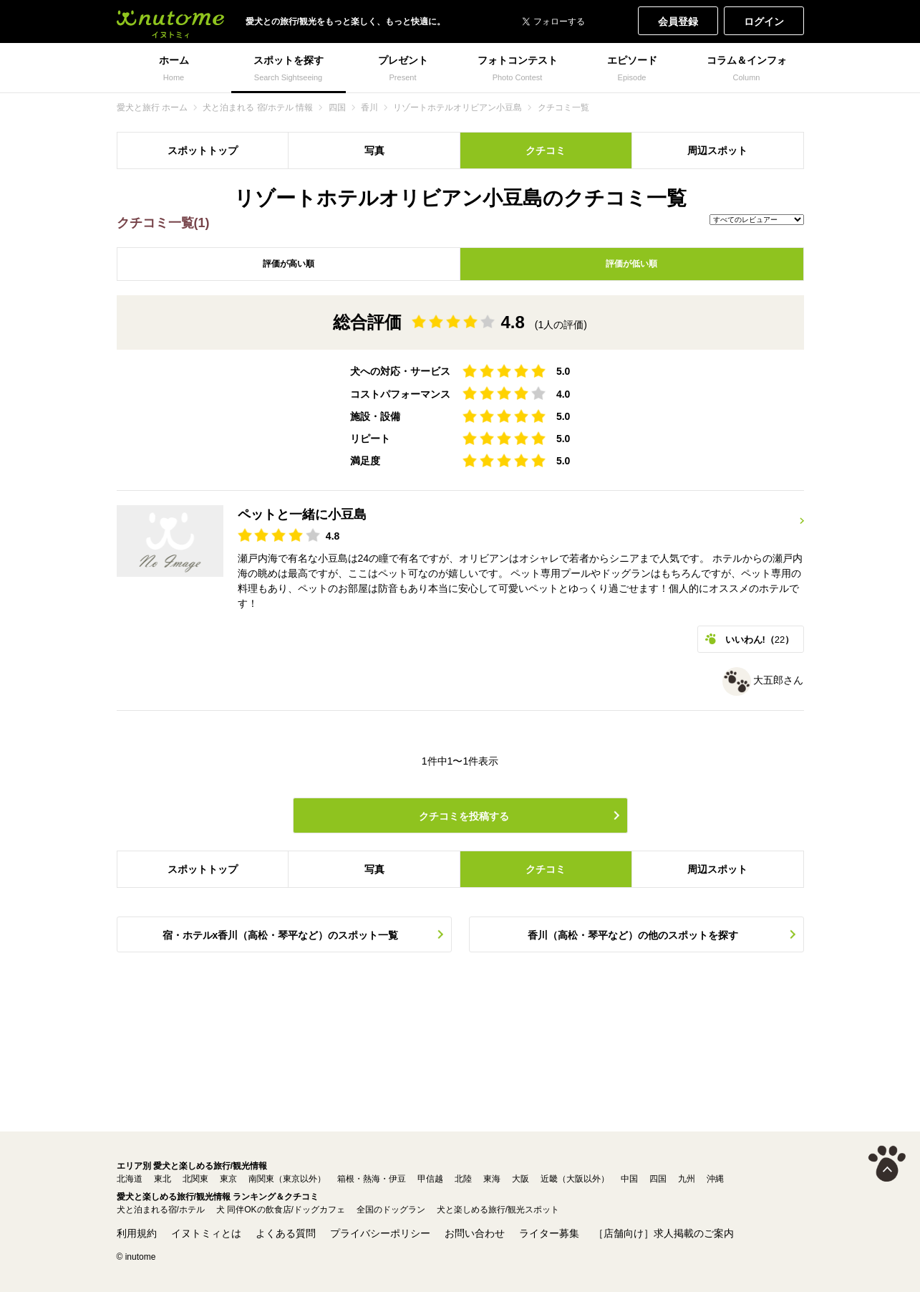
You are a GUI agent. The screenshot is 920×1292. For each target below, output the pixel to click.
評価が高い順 (288, 264)
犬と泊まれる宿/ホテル (161, 1210)
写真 (374, 150)
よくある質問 (286, 1233)
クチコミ (546, 150)
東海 (491, 1179)
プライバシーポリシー (380, 1233)
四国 (658, 1179)
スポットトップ (203, 150)
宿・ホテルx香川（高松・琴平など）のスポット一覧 (281, 935)
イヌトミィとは (206, 1233)
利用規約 (137, 1233)
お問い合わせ (475, 1233)
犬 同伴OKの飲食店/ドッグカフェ (280, 1210)
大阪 (520, 1179)
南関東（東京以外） (287, 1179)
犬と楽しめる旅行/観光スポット (498, 1210)
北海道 (129, 1179)
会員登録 (678, 21)
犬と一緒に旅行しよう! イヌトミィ (170, 21)
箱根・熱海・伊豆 (371, 1179)
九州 (686, 1179)
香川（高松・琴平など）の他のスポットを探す (633, 935)
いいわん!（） (760, 639)
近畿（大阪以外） (575, 1179)
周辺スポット (717, 150)
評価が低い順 (631, 264)
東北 (162, 1179)
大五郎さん (763, 680)
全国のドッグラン (391, 1210)
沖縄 (715, 1179)
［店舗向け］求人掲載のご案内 (664, 1233)
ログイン (764, 21)
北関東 (195, 1179)
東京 (228, 1179)
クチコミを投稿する (464, 816)
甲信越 (430, 1179)
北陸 (463, 1179)
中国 (629, 1179)
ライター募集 (549, 1233)
